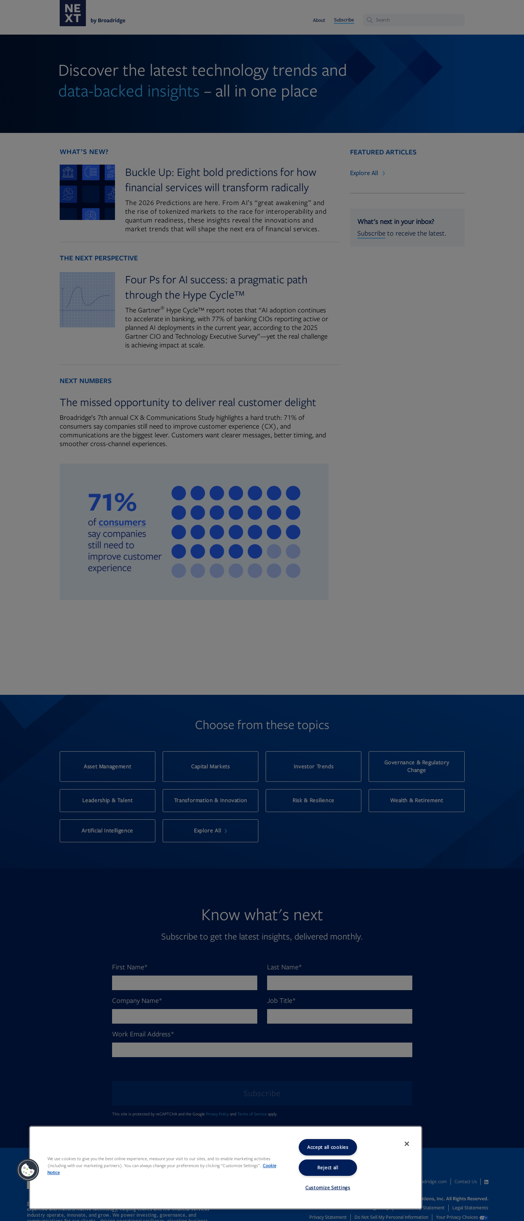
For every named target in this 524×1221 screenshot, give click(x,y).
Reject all (327, 1167)
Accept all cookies (328, 1147)
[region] (225, 1167)
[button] (28, 1170)
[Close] (407, 1144)
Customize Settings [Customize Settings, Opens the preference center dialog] (327, 1187)
